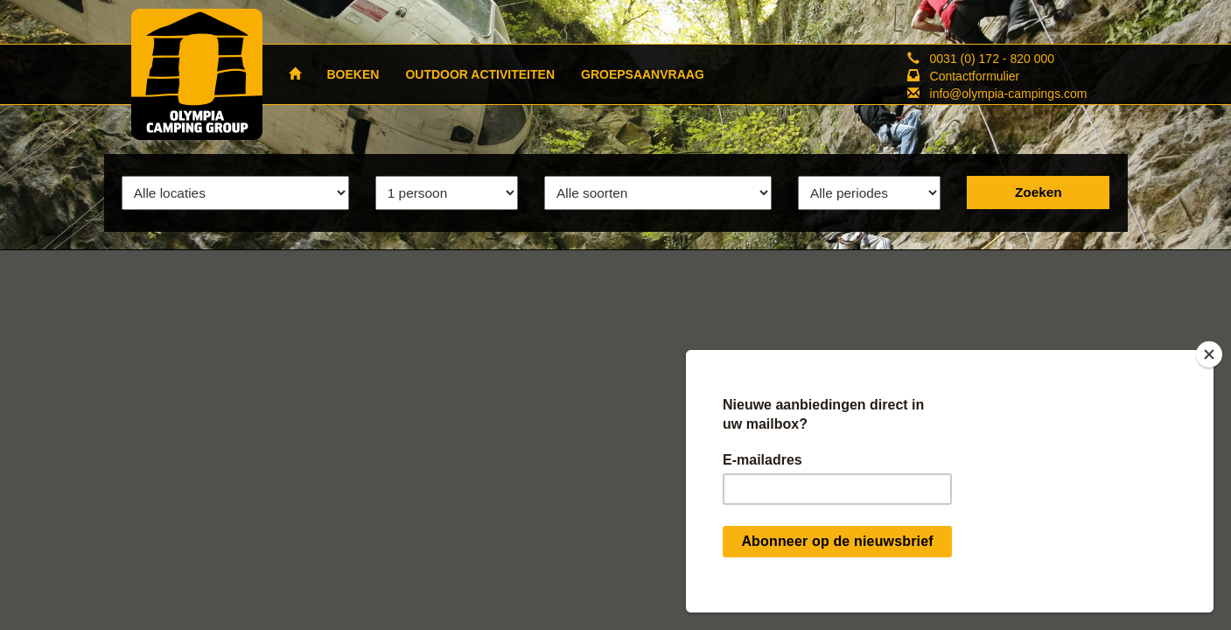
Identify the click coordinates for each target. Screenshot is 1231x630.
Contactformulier (975, 76)
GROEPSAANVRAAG (642, 74)
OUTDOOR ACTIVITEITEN (480, 74)
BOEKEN (353, 74)
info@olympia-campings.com (1009, 94)
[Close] (1209, 354)
